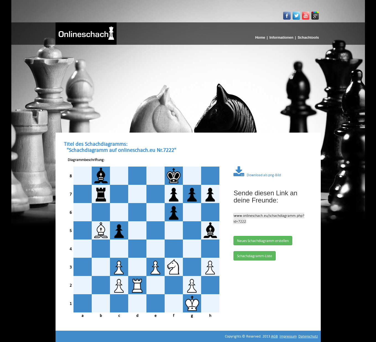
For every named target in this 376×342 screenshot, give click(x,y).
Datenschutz (308, 336)
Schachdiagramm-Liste (254, 256)
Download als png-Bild (257, 175)
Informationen (281, 37)
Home (260, 37)
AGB (274, 336)
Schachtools (308, 37)
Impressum (288, 336)
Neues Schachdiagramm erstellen (263, 240)
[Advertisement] (188, 86)
